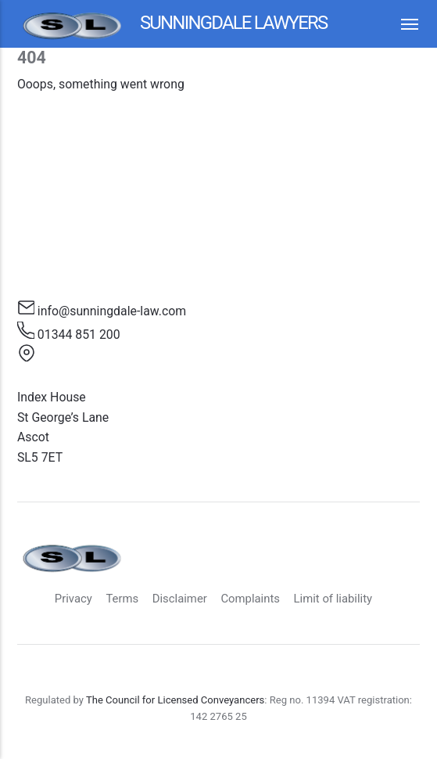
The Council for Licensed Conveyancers (175, 700)
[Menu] (402, 24)
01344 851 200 (79, 334)
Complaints (250, 599)
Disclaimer (179, 599)
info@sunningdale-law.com (112, 311)
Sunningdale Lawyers (172, 24)
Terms (122, 599)
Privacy (73, 599)
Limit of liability (333, 599)
